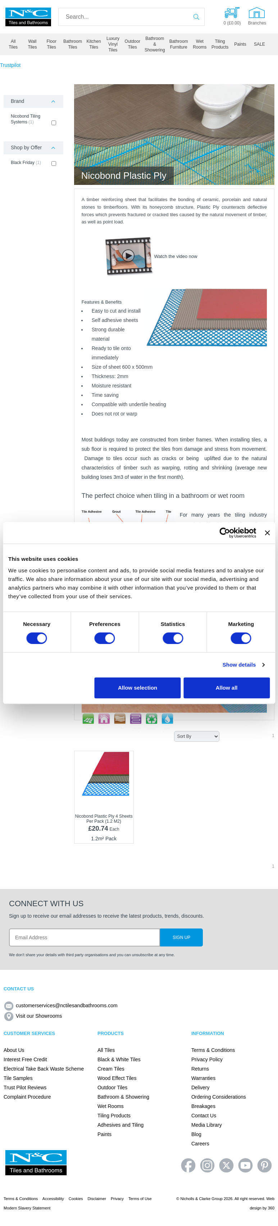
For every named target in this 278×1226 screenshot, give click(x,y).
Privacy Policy (207, 1059)
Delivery (200, 1087)
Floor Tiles (51, 44)
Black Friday (33, 163)
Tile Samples (18, 1078)
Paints (240, 44)
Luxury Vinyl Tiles (112, 44)
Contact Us (203, 1115)
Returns (200, 1069)
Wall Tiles (32, 44)
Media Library (206, 1125)
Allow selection (137, 688)
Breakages (203, 1106)
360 (271, 1208)
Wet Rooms (199, 44)
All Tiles (13, 44)
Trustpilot (10, 65)
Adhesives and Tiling (120, 1125)
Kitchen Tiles (94, 44)
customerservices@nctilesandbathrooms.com (61, 1005)
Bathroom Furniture (178, 44)
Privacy (117, 1199)
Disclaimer (97, 1199)
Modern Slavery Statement (27, 1208)
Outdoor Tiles (132, 44)
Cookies (76, 1199)
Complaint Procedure (27, 1097)
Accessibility (53, 1199)
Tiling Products (219, 44)
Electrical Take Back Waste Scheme (44, 1069)
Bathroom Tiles (72, 44)
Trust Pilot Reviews (25, 1087)
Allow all (227, 688)
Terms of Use (140, 1199)
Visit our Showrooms (33, 1016)
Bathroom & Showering (155, 44)
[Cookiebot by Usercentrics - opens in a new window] (224, 532)
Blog (196, 1134)
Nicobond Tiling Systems (33, 119)
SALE (259, 44)
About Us (14, 1050)
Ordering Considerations (218, 1097)
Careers (200, 1143)
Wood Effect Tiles (116, 1078)
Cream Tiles (110, 1069)
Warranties (203, 1078)
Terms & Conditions (213, 1050)
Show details (239, 665)
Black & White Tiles (119, 1059)
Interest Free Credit (25, 1059)
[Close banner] (267, 532)
